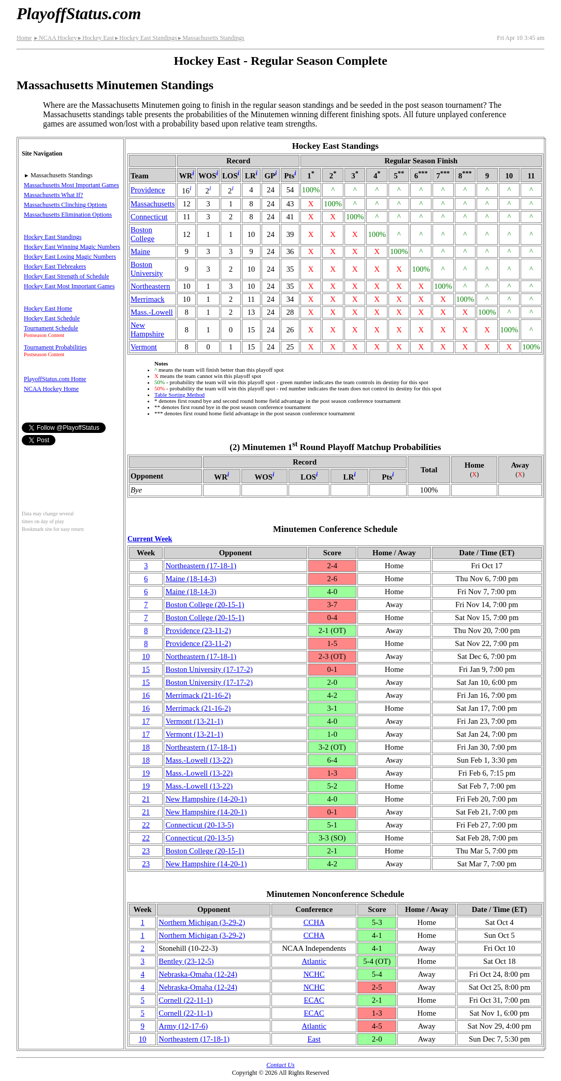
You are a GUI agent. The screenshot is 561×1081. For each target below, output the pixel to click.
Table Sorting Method (179, 394)
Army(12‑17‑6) (183, 1026)
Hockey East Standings (145, 37)
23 (146, 851)
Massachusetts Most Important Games (71, 185)
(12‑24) (198, 974)
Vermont (144, 347)
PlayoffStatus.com (79, 13)
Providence (148, 190)
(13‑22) (199, 760)
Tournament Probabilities (55, 347)
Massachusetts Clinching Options (65, 204)
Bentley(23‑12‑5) (186, 961)
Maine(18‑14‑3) (190, 578)
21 (146, 799)
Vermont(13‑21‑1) (194, 721)
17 (146, 721)
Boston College (142, 234)
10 (146, 656)
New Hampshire (147, 329)
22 (146, 825)
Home (24, 37)
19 (146, 773)
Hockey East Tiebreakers (55, 266)
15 (146, 669)
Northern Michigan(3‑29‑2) (202, 922)
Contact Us (280, 1065)
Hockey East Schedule (52, 318)
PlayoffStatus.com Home (55, 379)
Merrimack (148, 299)
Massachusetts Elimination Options (68, 214)
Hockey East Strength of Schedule (66, 276)
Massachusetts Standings (210, 37)
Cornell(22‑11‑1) (185, 1000)
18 (146, 747)
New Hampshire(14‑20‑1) (206, 799)
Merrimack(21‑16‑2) (198, 695)
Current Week (149, 539)
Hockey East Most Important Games (69, 286)
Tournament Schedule (51, 328)
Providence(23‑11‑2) (198, 630)
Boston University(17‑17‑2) (209, 669)
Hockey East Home (48, 308)
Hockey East (95, 37)
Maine (140, 251)
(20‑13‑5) (199, 825)
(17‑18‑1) (200, 565)
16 (146, 695)
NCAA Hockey (55, 37)
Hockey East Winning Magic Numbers (72, 246)
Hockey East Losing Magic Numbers (70, 256)
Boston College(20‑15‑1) (204, 604)
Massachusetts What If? (53, 195)
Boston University (147, 268)
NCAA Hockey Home (51, 388)
